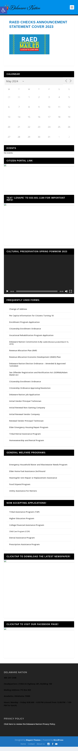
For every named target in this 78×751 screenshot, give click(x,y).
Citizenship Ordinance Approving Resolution (30, 390)
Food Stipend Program (19, 487)
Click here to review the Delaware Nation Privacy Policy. (30, 728)
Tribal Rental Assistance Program (25, 436)
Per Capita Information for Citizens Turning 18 (31, 318)
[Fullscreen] (70, 293)
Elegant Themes (33, 744)
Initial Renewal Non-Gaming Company (27, 410)
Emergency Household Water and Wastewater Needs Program (38, 467)
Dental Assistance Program (22, 540)
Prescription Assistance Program (24, 547)
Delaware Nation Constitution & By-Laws (28, 344)
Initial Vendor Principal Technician (25, 403)
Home (23, 748)
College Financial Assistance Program (26, 527)
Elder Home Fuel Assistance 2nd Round (27, 473)
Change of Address (18, 311)
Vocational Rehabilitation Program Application (31, 337)
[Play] (7, 293)
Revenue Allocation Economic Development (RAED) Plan (35, 359)
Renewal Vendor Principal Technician (26, 423)
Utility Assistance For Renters (23, 493)
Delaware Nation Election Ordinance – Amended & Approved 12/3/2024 (37, 367)
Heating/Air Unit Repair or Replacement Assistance (33, 480)
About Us (41, 748)
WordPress (58, 744)
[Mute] (66, 293)
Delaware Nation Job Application (24, 397)
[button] (3, 10)
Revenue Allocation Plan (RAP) (23, 353)
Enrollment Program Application (24, 324)
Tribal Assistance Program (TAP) (24, 514)
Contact (31, 748)
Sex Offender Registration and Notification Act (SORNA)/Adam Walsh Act (38, 376)
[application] (39, 276)
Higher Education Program (21, 521)
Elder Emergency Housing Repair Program (28, 430)
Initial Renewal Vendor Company (24, 416)
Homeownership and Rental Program (26, 443)
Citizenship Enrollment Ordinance (25, 331)
